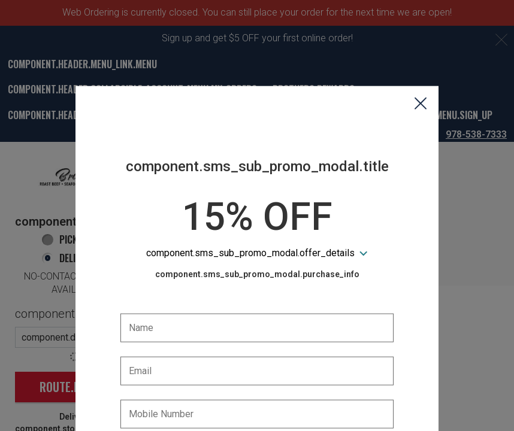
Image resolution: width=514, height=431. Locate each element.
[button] (421, 48)
